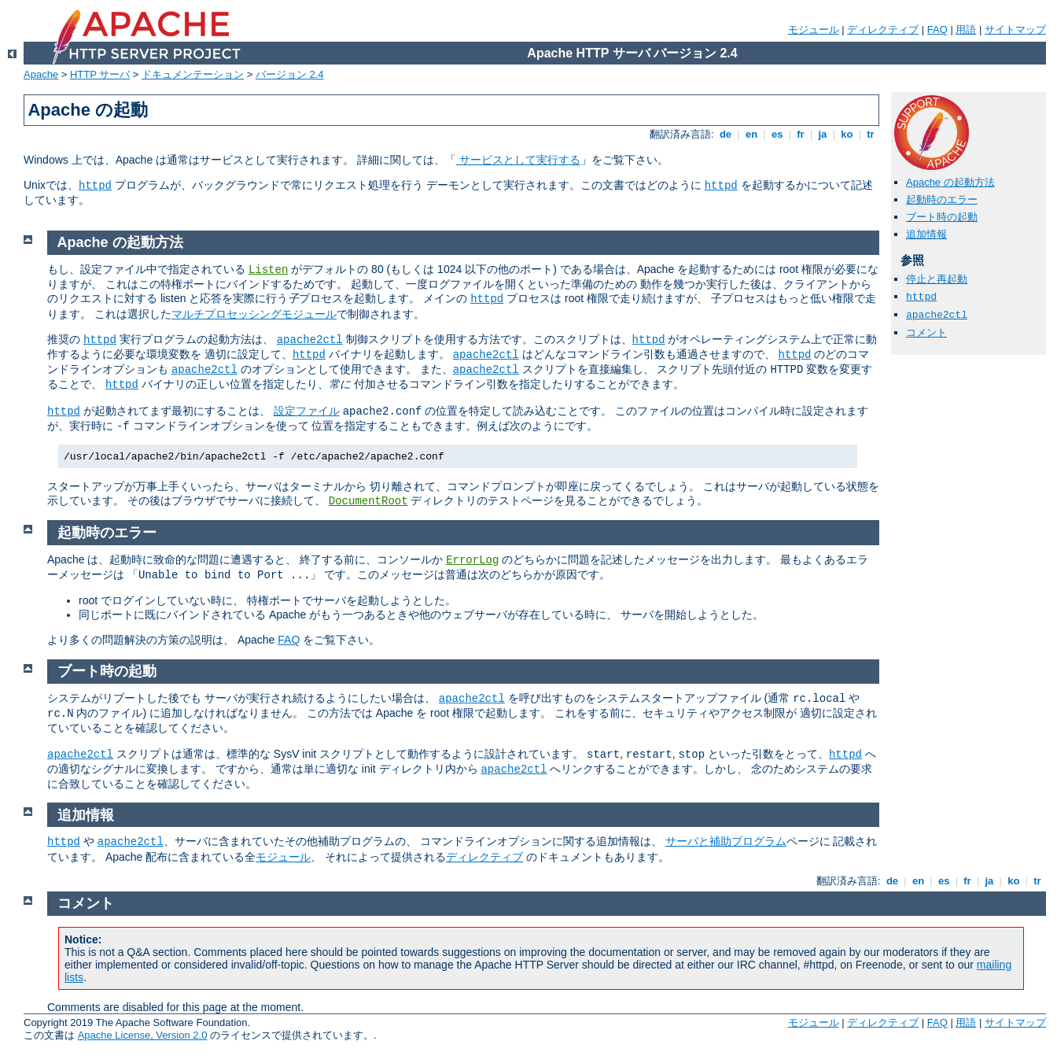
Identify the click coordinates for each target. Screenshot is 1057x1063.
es (777, 134)
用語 (966, 29)
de (725, 134)
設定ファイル (307, 410)
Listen (268, 270)
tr (871, 134)
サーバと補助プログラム (725, 841)
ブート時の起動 (942, 217)
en (751, 134)
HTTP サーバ (100, 74)
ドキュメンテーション (193, 74)
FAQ (937, 29)
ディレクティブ (883, 29)
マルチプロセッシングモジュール (254, 314)
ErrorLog (472, 560)
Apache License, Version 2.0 (143, 1035)
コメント (926, 332)
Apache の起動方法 (950, 182)
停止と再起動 (936, 279)
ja (823, 134)
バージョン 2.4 (290, 74)
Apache (41, 74)
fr (801, 134)
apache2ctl (936, 315)
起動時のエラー (942, 199)
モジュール (813, 29)
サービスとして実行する (518, 159)
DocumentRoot (368, 501)
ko (847, 134)
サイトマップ (1015, 29)
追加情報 (926, 234)
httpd (95, 185)
